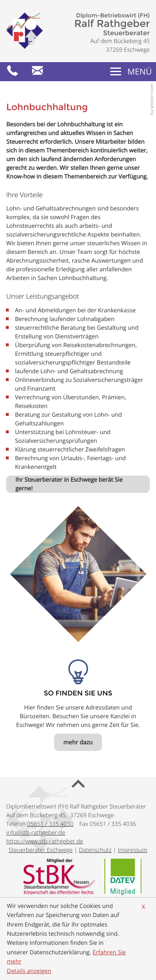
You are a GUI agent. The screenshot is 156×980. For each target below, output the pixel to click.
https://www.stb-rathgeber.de (44, 841)
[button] (12, 71)
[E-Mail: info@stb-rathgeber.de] (37, 71)
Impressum (132, 850)
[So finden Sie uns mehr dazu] (78, 742)
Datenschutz (95, 850)
